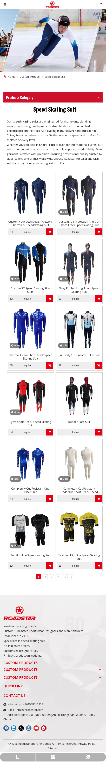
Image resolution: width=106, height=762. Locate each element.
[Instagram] (28, 728)
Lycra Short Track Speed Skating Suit (30, 423)
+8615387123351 (34, 704)
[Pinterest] (44, 728)
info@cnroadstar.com (29, 710)
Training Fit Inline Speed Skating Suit (79, 557)
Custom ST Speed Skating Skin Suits (30, 290)
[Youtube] (36, 728)
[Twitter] (21, 728)
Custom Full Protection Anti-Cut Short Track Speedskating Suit (79, 223)
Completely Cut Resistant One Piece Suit (30, 490)
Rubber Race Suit (79, 422)
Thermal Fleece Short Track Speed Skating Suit (30, 356)
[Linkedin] (13, 728)
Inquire (19, 231)
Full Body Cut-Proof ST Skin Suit (79, 355)
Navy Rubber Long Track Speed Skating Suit (79, 290)
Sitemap (53, 748)
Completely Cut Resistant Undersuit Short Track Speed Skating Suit (79, 490)
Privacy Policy (86, 744)
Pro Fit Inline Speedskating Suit (30, 555)
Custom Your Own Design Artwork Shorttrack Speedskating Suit (30, 223)
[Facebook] (6, 728)
